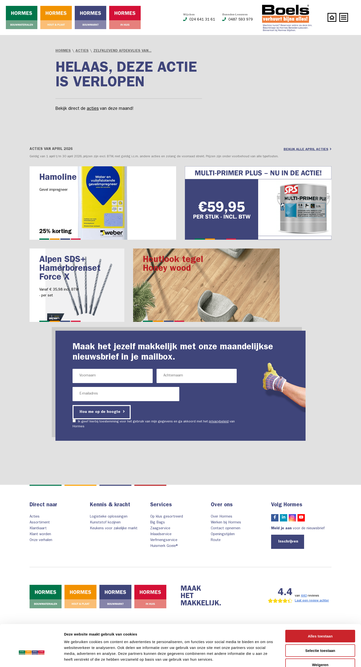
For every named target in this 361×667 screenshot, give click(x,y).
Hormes (63, 51)
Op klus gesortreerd (166, 517)
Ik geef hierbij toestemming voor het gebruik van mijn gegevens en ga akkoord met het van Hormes (154, 423)
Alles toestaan (320, 607)
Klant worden (40, 534)
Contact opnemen (225, 529)
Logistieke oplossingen (108, 517)
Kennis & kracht (110, 505)
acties (93, 109)
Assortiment (40, 523)
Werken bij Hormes (226, 523)
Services (161, 505)
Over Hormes (221, 517)
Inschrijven (288, 542)
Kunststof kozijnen (105, 523)
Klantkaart (38, 529)
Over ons (222, 505)
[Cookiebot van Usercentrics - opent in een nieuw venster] (31, 657)
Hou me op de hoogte (102, 411)
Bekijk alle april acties (307, 149)
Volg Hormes (286, 505)
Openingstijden (223, 534)
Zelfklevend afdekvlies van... (122, 51)
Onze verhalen (41, 540)
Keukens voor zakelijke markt (114, 529)
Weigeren (320, 636)
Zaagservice (160, 529)
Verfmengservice (163, 540)
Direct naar (43, 505)
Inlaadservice (160, 534)
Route (216, 540)
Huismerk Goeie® (164, 546)
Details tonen (264, 657)
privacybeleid (219, 421)
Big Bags (157, 523)
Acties (82, 51)
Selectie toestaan (320, 622)
